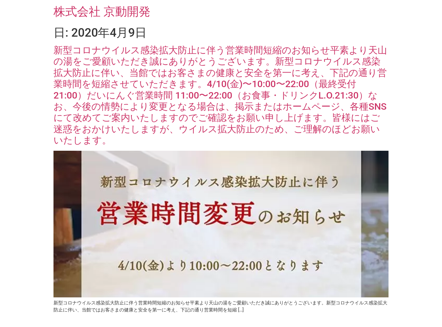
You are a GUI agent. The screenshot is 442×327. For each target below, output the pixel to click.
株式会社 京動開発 (101, 11)
